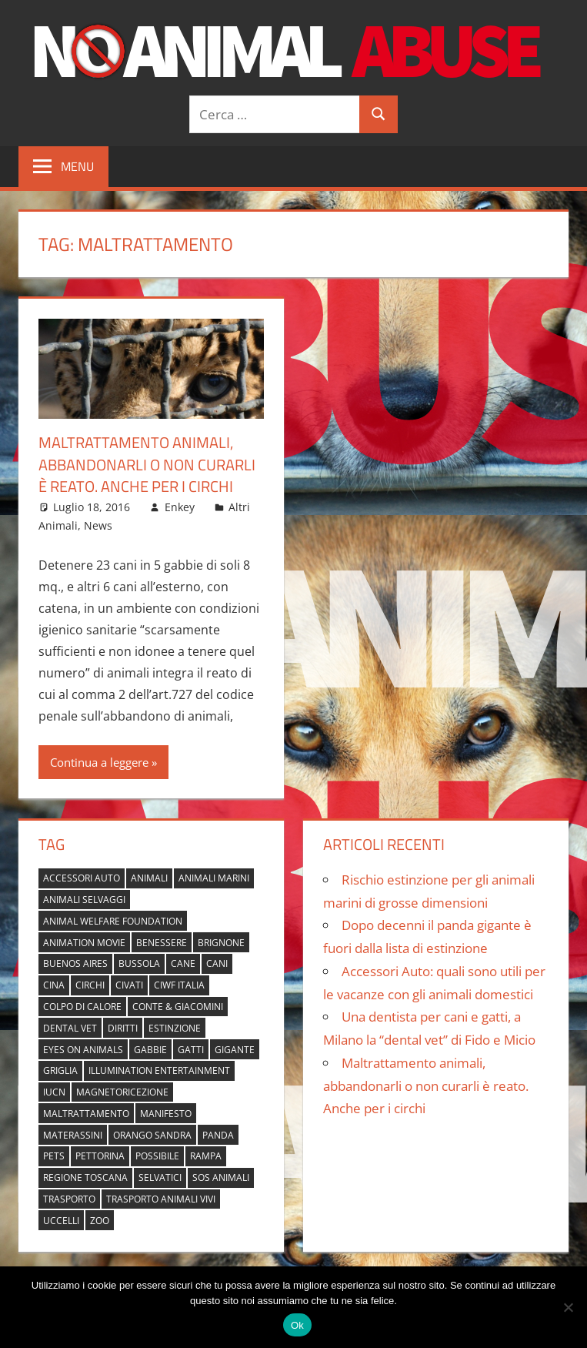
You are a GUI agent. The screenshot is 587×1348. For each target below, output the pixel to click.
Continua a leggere (99, 760)
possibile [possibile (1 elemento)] (157, 1155)
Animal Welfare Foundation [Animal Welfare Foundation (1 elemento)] (112, 920)
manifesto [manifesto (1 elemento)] (166, 1112)
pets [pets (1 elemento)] (54, 1155)
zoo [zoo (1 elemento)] (99, 1219)
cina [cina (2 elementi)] (54, 984)
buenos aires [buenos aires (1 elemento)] (75, 962)
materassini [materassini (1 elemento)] (72, 1134)
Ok (297, 1325)
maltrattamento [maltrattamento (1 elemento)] (86, 1112)
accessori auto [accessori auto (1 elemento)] (81, 877)
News (98, 524)
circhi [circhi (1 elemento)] (90, 984)
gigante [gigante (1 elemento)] (235, 1048)
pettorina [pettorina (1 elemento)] (100, 1155)
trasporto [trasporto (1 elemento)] (69, 1198)
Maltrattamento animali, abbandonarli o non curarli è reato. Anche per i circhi (146, 463)
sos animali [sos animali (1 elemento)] (220, 1176)
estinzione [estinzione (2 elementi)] (174, 1027)
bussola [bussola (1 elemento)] (139, 962)
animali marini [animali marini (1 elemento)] (213, 877)
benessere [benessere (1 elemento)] (161, 941)
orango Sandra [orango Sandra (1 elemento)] (152, 1134)
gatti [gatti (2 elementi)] (191, 1048)
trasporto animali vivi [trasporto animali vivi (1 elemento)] (160, 1198)
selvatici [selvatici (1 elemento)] (160, 1176)
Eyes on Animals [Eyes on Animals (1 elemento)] (83, 1048)
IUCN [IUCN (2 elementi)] (54, 1091)
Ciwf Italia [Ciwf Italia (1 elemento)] (179, 984)
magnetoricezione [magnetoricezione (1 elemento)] (122, 1091)
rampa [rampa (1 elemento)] (206, 1155)
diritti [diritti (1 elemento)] (123, 1027)
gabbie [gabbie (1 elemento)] (150, 1048)
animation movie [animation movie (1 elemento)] (84, 941)
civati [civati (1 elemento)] (129, 984)
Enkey (180, 505)
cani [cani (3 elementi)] (217, 962)
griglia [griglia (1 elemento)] (60, 1069)
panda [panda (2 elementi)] (218, 1134)
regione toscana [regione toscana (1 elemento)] (85, 1176)
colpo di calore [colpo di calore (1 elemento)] (82, 1005)
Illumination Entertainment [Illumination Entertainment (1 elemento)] (159, 1069)
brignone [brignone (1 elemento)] (221, 941)
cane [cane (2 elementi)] (183, 962)
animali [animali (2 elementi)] (149, 877)
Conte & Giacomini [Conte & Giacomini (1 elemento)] (177, 1005)
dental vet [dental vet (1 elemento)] (70, 1027)
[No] (567, 1307)
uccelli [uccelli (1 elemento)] (61, 1219)
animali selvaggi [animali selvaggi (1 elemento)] (84, 898)
